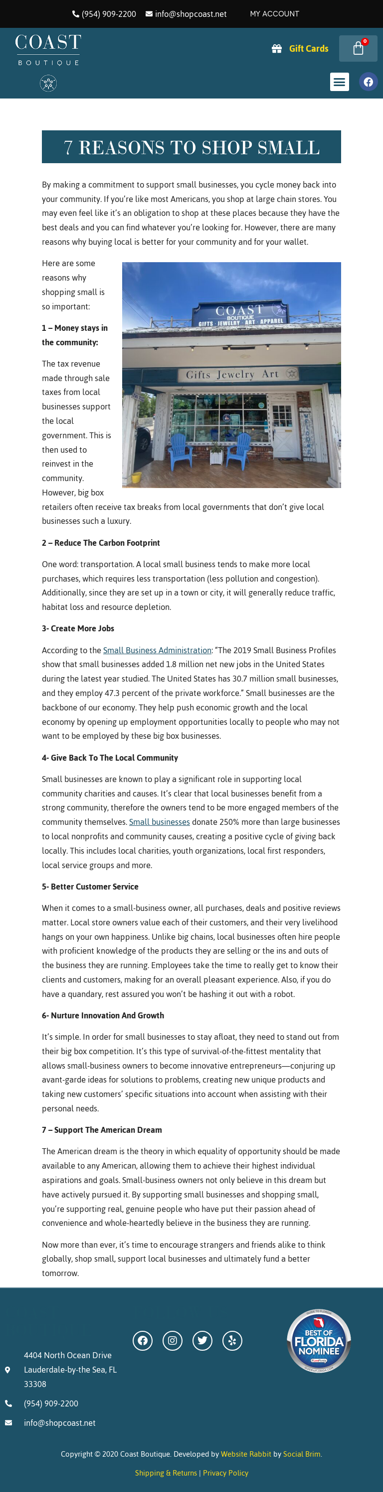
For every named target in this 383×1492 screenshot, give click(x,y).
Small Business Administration (157, 650)
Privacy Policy (225, 1473)
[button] (339, 82)
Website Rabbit (246, 1454)
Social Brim (302, 1454)
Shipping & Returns (166, 1473)
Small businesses (159, 822)
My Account (275, 13)
